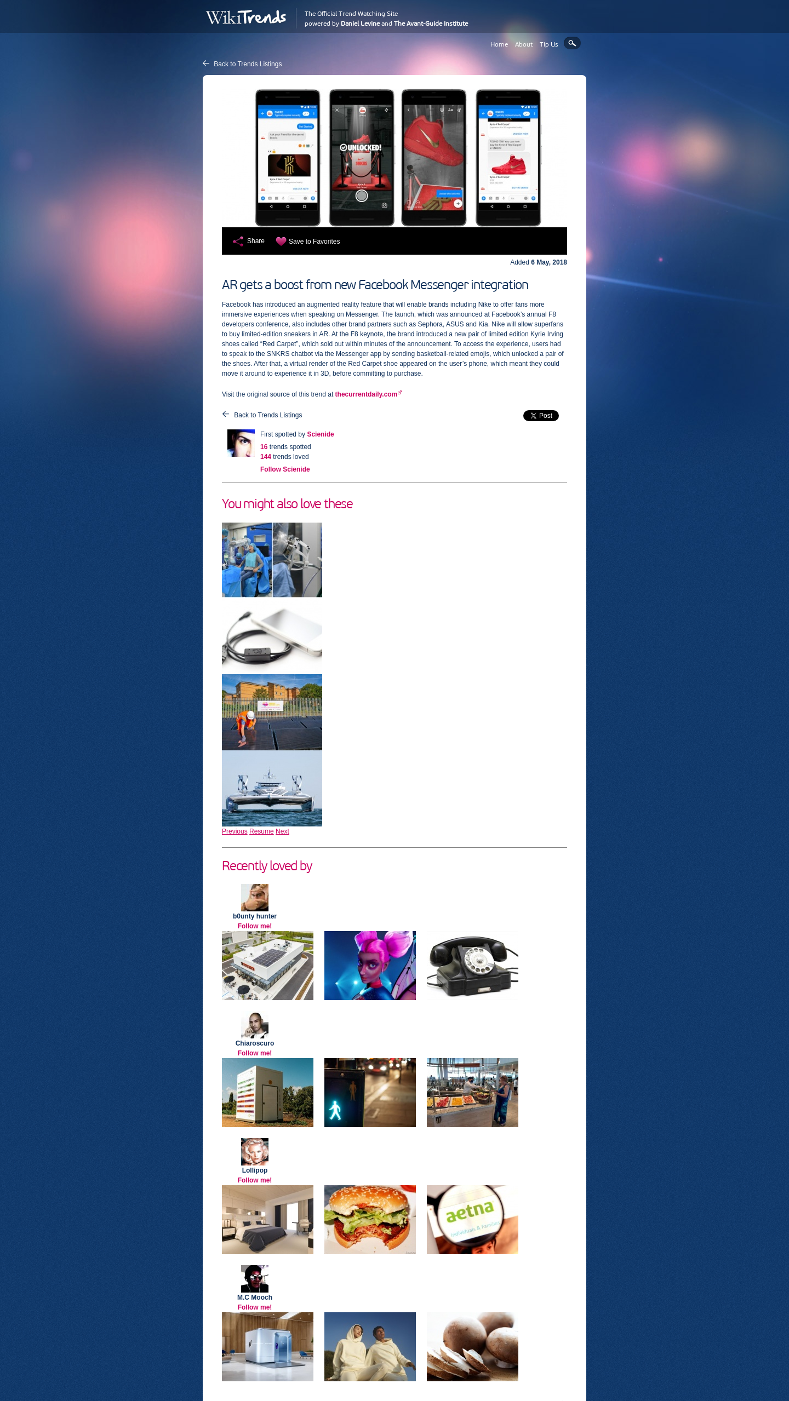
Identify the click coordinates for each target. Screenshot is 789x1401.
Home (499, 44)
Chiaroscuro (255, 1043)
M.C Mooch (254, 1297)
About (524, 44)
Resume (261, 831)
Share (256, 241)
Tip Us (549, 44)
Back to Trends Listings (248, 64)
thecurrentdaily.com (366, 394)
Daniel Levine (360, 23)
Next (282, 831)
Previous (235, 831)
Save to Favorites (314, 241)
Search (572, 43)
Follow (285, 469)
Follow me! (255, 926)
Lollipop (255, 1170)
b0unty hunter (255, 916)
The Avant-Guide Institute (431, 23)
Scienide (320, 434)
